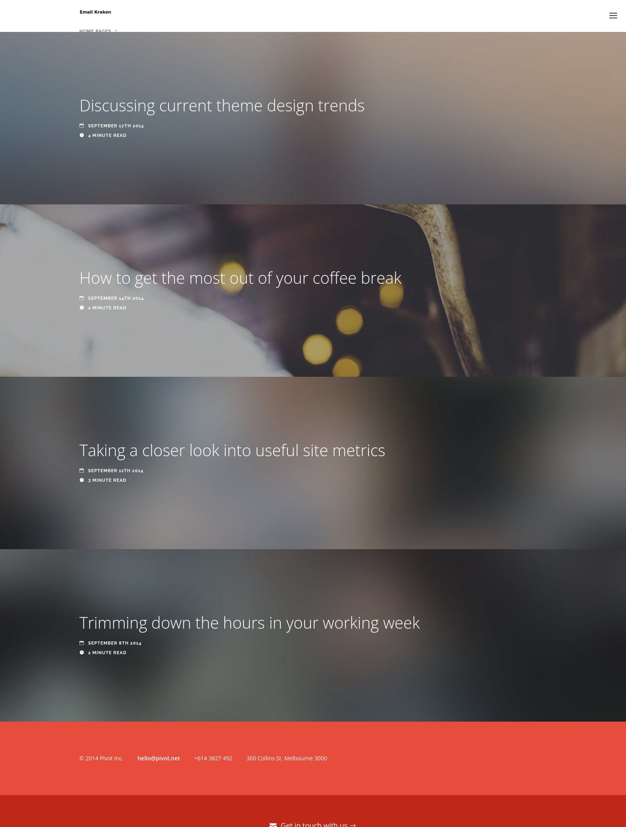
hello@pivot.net (158, 758)
